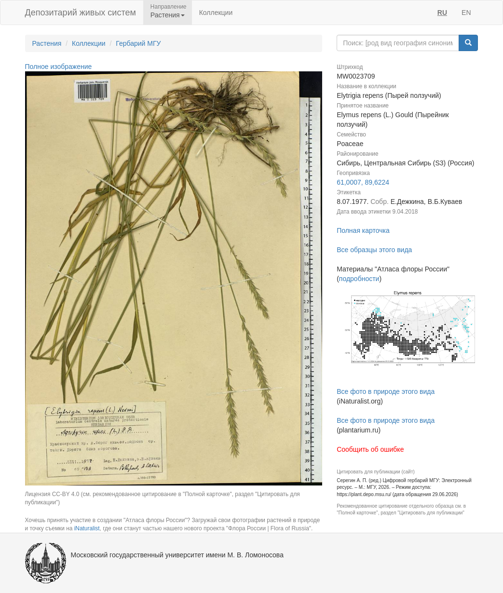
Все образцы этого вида (374, 250)
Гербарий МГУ (138, 43)
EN (466, 12)
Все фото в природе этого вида (386, 391)
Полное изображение (58, 66)
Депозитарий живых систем (80, 12)
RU (442, 12)
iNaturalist (87, 528)
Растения (47, 43)
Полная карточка (363, 230)
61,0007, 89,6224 (363, 182)
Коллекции (216, 12)
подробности (359, 279)
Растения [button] (167, 15)
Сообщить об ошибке (370, 449)
